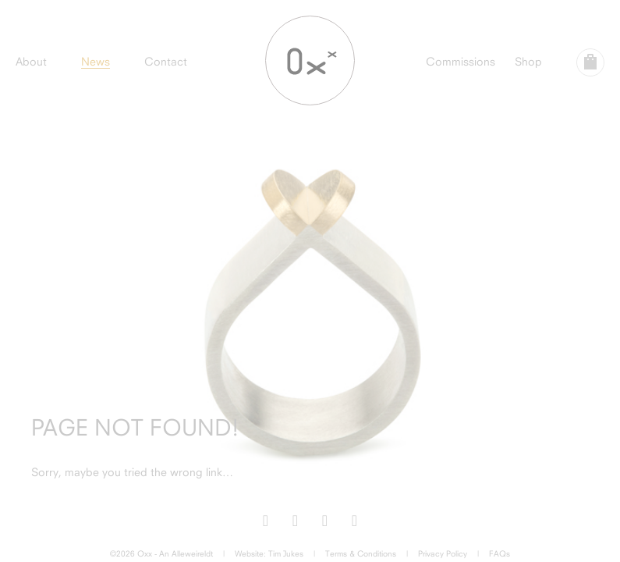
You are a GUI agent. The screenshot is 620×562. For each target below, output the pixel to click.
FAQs (499, 553)
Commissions (460, 61)
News (95, 61)
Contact (165, 61)
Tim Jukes (285, 553)
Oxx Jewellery (310, 60)
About (31, 61)
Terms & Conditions (360, 553)
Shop (528, 61)
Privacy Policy (442, 553)
